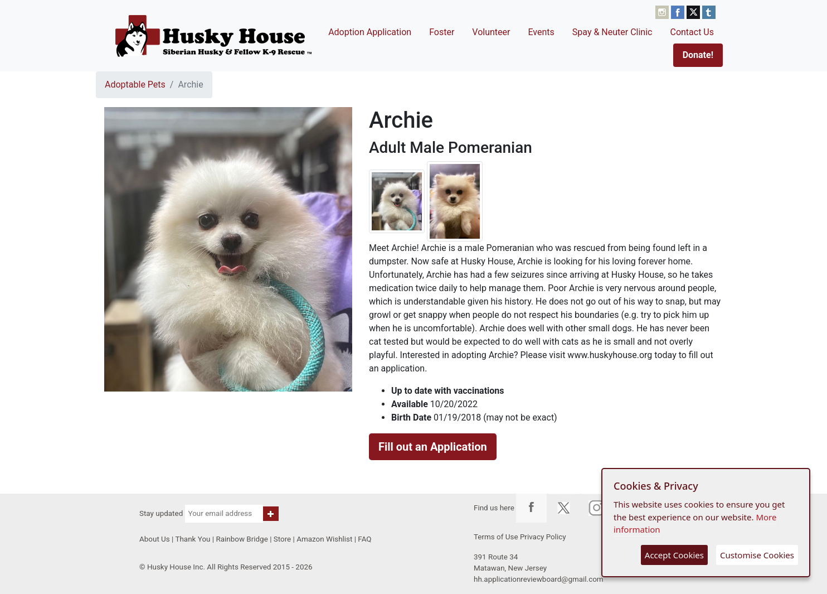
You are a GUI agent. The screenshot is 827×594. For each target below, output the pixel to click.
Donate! (698, 55)
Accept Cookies (674, 555)
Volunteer (491, 32)
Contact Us (692, 32)
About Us (154, 539)
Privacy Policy (543, 537)
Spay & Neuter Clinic (612, 32)
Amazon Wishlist (324, 539)
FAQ (364, 539)
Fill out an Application (432, 446)
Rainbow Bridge (241, 539)
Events (541, 32)
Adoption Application (369, 32)
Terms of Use (496, 537)
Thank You (192, 539)
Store (282, 539)
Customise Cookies (757, 555)
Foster (441, 32)
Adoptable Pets (135, 84)
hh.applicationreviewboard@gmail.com (539, 579)
